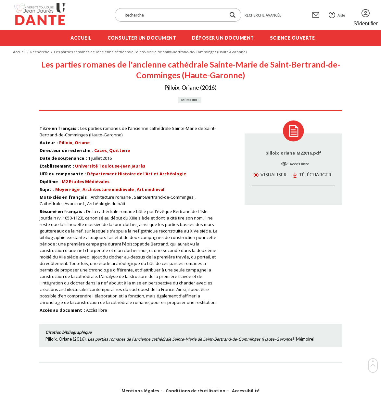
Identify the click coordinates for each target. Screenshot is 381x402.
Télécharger (315, 174)
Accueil (81, 38)
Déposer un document (223, 38)
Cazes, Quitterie (112, 150)
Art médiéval (150, 189)
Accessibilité (246, 390)
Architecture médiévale (108, 189)
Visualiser (273, 174)
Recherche (39, 51)
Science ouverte (292, 38)
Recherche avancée (263, 15)
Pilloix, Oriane (74, 142)
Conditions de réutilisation (195, 390)
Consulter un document (142, 38)
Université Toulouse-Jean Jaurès (110, 166)
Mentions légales (140, 390)
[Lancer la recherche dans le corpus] (232, 15)
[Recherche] (173, 14)
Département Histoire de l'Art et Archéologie (136, 174)
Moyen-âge (67, 189)
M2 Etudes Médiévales (85, 181)
